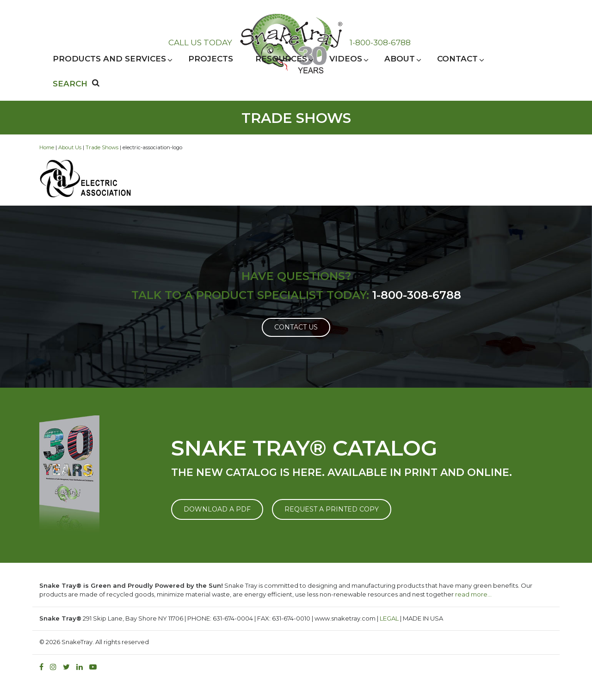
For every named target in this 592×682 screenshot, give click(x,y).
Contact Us (296, 327)
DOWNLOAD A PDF (217, 509)
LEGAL (389, 618)
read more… (473, 594)
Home (46, 147)
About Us (69, 147)
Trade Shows (102, 147)
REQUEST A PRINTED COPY (331, 509)
